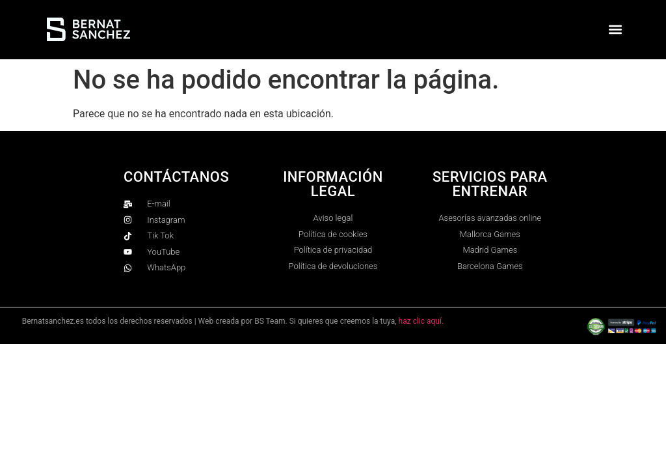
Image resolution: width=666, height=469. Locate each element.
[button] (615, 29)
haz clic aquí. (421, 321)
